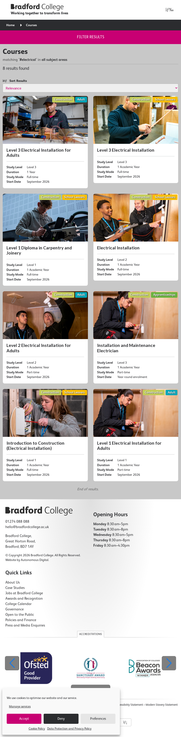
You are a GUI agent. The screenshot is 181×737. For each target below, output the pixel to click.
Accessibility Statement (129, 704)
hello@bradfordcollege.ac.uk (27, 527)
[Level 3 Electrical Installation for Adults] (45, 142)
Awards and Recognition (24, 599)
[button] (169, 663)
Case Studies (15, 588)
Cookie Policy (37, 728)
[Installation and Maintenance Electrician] (136, 337)
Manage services (20, 706)
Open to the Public (19, 615)
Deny (61, 718)
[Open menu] (168, 9)
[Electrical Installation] (136, 237)
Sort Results (15, 81)
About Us (12, 582)
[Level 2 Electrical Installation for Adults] (45, 337)
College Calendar (18, 604)
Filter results (90, 37)
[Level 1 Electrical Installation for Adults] (136, 435)
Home (10, 25)
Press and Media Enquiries (25, 625)
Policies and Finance (20, 620)
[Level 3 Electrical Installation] (136, 139)
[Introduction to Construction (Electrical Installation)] (45, 435)
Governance (14, 609)
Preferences (98, 718)
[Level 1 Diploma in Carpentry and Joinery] (45, 240)
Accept (24, 718)
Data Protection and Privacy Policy (69, 728)
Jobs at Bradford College (24, 593)
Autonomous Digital (34, 560)
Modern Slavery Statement (162, 704)
